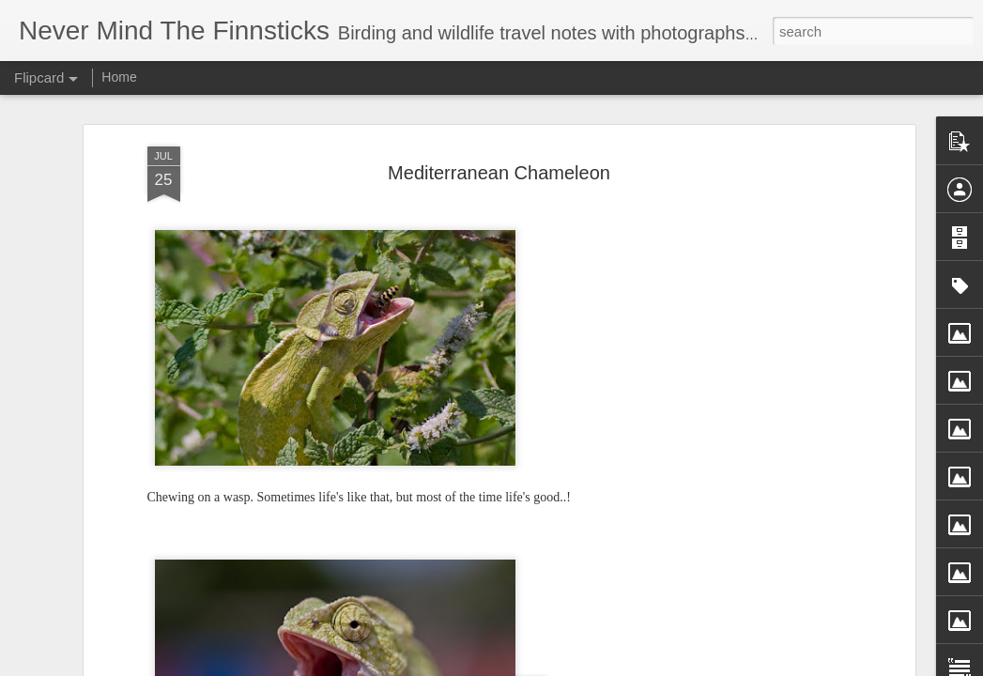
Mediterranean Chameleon (499, 172)
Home (118, 76)
